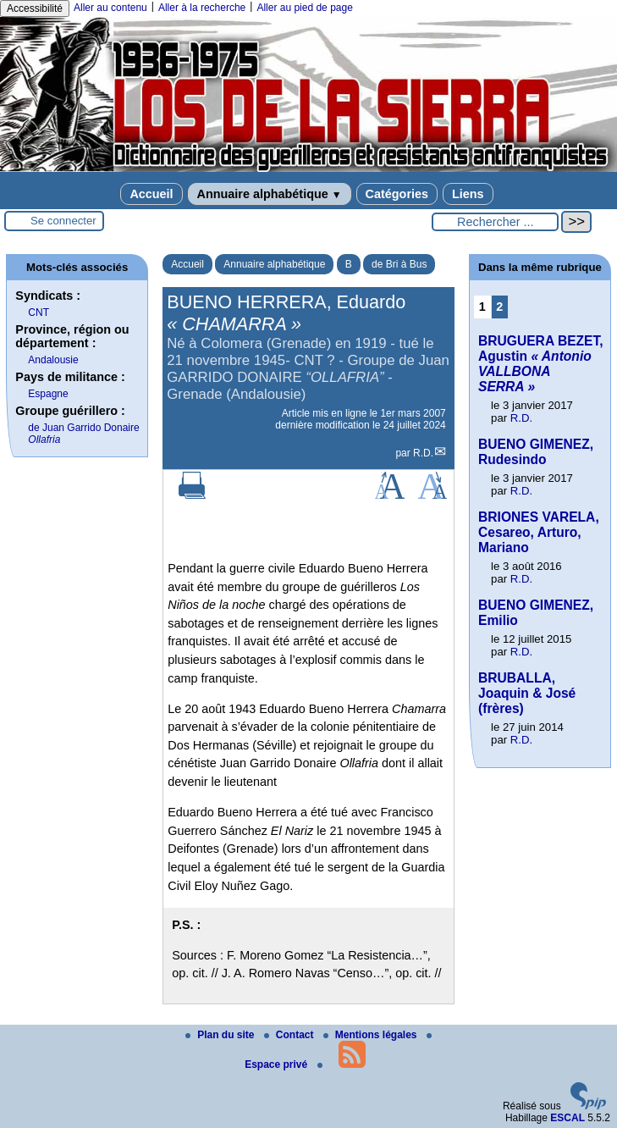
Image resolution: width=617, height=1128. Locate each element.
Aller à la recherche (201, 8)
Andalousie (53, 360)
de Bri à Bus (399, 264)
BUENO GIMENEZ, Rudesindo (535, 452)
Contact (290, 1035)
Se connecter (63, 220)
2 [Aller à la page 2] (499, 306)
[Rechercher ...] (495, 222)
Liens (468, 194)
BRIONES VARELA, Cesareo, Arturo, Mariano (538, 532)
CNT (38, 312)
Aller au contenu (110, 8)
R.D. (423, 453)
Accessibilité (35, 8)
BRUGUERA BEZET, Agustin (540, 364)
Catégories (397, 194)
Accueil (151, 194)
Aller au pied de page (304, 8)
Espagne (48, 394)
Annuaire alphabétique (269, 194)
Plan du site (221, 1035)
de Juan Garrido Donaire (83, 433)
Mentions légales (371, 1035)
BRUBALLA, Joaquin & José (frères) (527, 693)
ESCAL (567, 1118)
